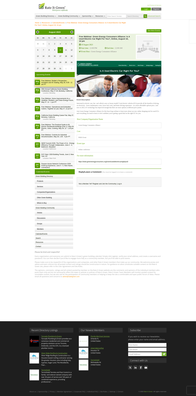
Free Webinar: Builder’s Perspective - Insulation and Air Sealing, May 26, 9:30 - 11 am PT (56, 82)
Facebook (192, 23)
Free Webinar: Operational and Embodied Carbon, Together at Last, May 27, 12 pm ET (57, 108)
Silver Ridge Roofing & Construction (54, 353)
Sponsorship (86, 16)
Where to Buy (42, 203)
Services (40, 186)
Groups (39, 224)
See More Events (154, 31)
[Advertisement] (98, 298)
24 (60, 62)
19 (71, 56)
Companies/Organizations (46, 192)
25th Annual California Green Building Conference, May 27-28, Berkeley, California (56, 90)
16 (54, 56)
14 (43, 56)
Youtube (192, 40)
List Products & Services (154, 5)
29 (49, 69)
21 (43, 62)
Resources (99, 16)
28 (43, 69)
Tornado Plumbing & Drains (51, 336)
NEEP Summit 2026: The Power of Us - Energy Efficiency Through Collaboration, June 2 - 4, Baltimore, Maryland (57, 145)
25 (66, 62)
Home (37, 23)
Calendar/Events (58, 23)
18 (66, 56)
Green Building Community (68, 16)
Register (156, 9)
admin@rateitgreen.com (71, 277)
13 (38, 56)
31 (43, 44)
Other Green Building (44, 198)
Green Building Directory (45, 16)
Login (146, 9)
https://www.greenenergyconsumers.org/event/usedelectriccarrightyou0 (103, 162)
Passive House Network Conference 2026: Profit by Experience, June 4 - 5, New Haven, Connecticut (57, 165)
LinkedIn (192, 34)
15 (49, 56)
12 (71, 50)
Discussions (41, 218)
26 (71, 62)
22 (49, 62)
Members (40, 229)
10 (60, 50)
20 (38, 62)
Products (40, 181)
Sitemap (112, 391)
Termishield (45, 370)
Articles (39, 213)
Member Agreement (64, 391)
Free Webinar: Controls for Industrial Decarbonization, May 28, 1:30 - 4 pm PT (55, 136)
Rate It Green (148, 391)
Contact (38, 246)
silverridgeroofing (97, 348)
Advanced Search (154, 16)
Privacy (52, 391)
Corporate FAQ (79, 391)
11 (66, 50)
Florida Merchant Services (100, 336)
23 (54, 62)
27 (38, 69)
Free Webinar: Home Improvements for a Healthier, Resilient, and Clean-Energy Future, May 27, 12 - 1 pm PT (57, 100)
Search (38, 238)
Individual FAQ (92, 391)
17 (60, 56)
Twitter (192, 29)
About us (33, 391)
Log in (119, 184)
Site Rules (103, 391)
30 (38, 44)
